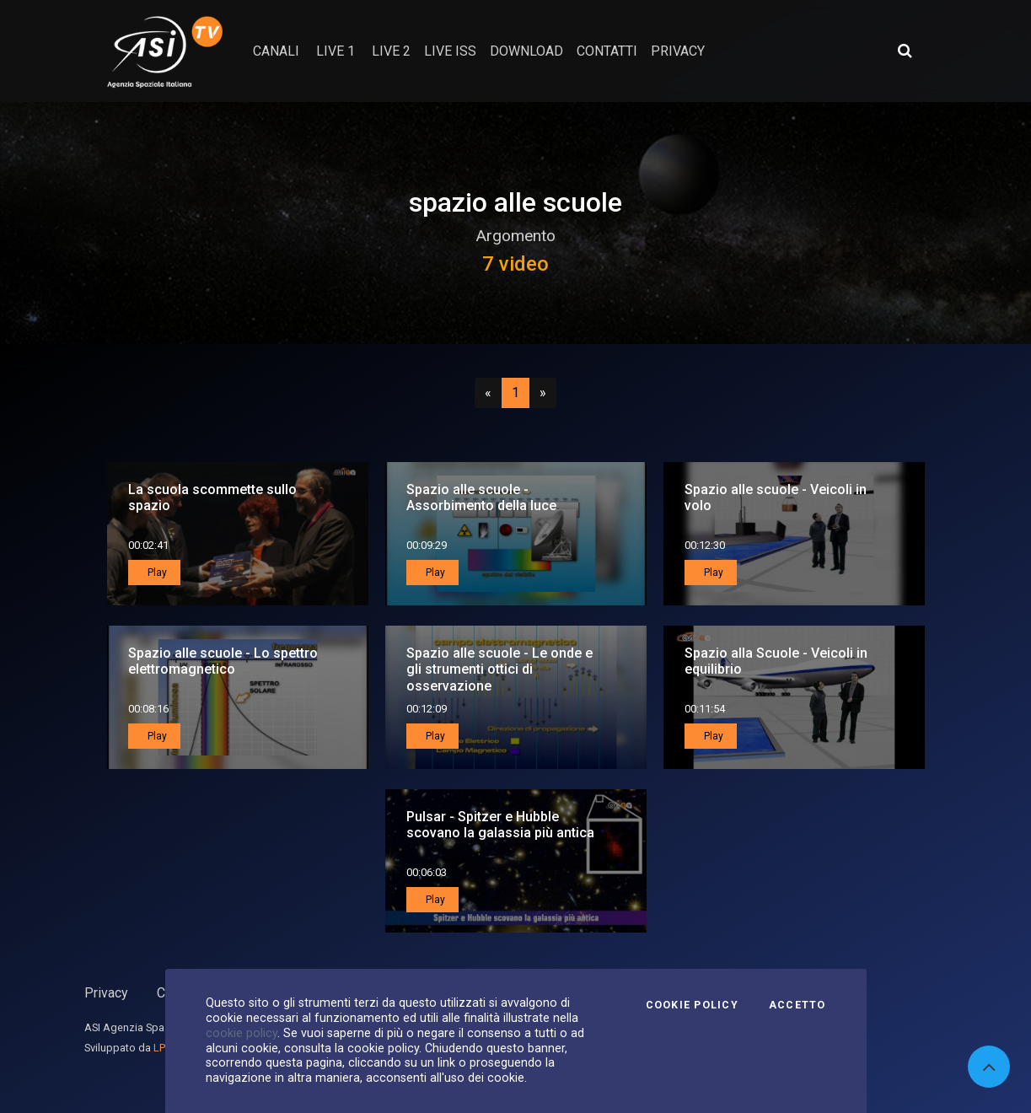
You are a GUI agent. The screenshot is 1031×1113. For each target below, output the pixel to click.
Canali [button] (276, 51)
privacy (678, 51)
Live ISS (450, 51)
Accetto (797, 1005)
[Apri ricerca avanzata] (904, 50)
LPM (164, 1047)
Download (526, 51)
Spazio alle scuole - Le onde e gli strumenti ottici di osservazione (499, 669)
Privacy (106, 993)
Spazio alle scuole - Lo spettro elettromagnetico (223, 661)
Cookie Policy (692, 1005)
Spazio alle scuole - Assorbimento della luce (481, 497)
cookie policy (241, 1033)
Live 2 (391, 51)
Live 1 (335, 51)
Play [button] (156, 572)
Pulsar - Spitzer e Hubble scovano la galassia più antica (500, 825)
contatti (607, 51)
